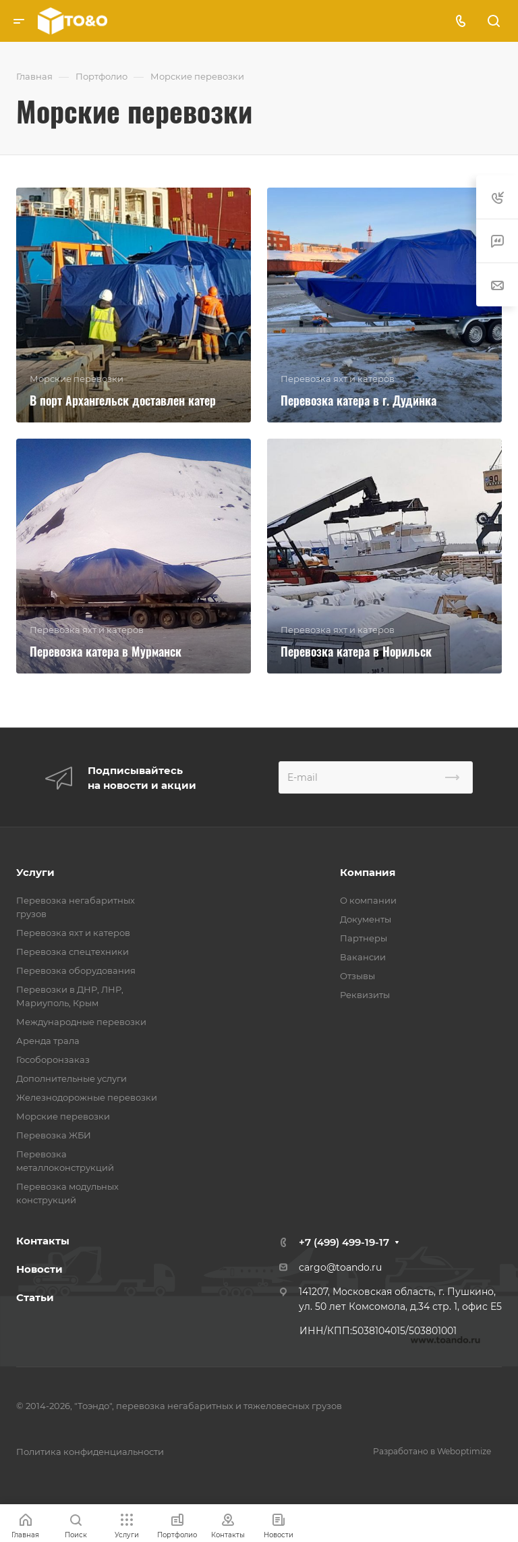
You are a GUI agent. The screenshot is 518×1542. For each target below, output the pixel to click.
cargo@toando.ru (340, 1267)
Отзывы (357, 975)
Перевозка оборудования (76, 970)
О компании (368, 900)
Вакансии (363, 957)
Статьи (35, 1297)
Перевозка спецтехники (72, 951)
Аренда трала (48, 1040)
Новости (39, 1269)
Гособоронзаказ (53, 1059)
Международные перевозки (81, 1021)
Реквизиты (365, 994)
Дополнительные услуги (71, 1078)
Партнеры (363, 938)
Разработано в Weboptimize (432, 1451)
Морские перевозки (63, 1116)
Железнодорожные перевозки (86, 1097)
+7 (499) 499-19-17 (344, 1242)
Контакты (42, 1240)
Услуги (35, 872)
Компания (367, 872)
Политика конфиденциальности (90, 1451)
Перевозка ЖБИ (53, 1135)
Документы (365, 919)
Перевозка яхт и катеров (73, 932)
